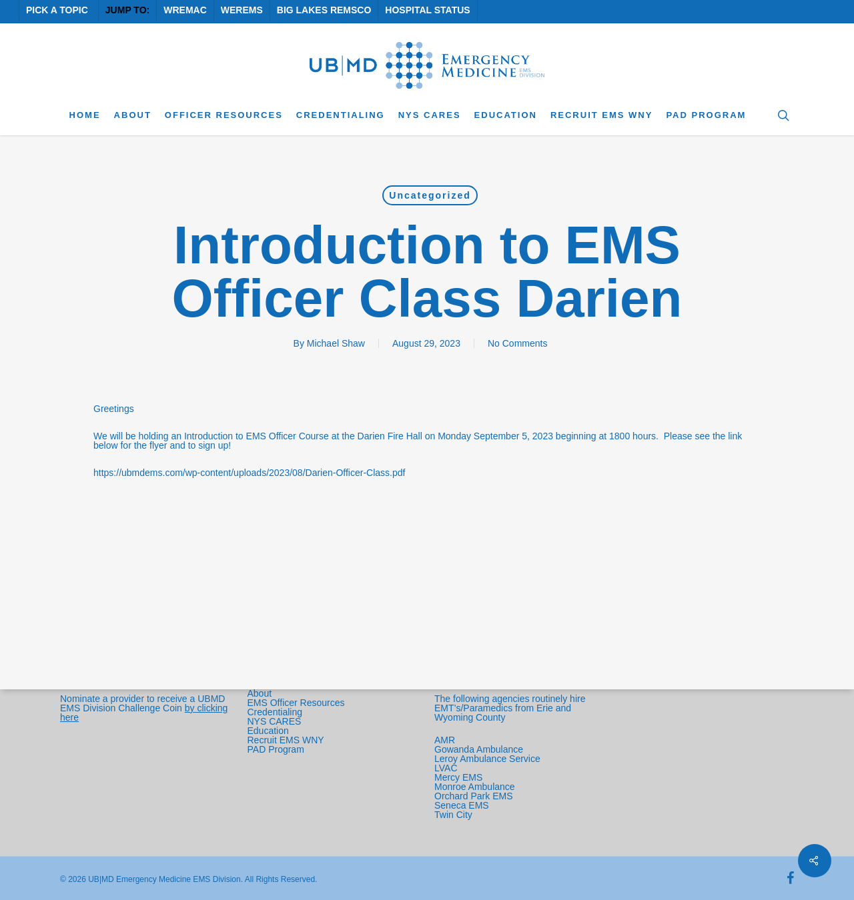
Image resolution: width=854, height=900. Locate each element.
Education (268, 730)
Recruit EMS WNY (287, 740)
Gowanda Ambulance (478, 749)
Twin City (454, 814)
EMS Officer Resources (296, 702)
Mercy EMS (458, 777)
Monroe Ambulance (474, 786)
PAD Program (276, 749)
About (260, 693)
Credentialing (275, 712)
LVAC (447, 768)
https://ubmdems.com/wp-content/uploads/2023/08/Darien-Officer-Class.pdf (249, 472)
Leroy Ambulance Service (487, 758)
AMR (444, 740)
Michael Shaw (336, 343)
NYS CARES (276, 721)
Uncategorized (429, 195)
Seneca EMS (463, 805)
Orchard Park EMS (473, 796)
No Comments (517, 343)
